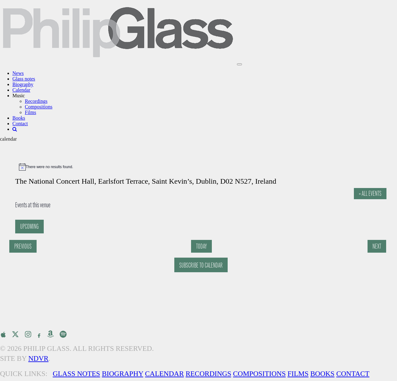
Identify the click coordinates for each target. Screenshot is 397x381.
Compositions (38, 106)
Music (18, 95)
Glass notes (23, 78)
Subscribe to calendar (201, 265)
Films (30, 112)
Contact (20, 123)
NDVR (38, 358)
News (18, 73)
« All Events (370, 193)
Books (18, 118)
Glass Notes (76, 374)
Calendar (21, 90)
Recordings (36, 101)
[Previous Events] (23, 246)
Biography (22, 84)
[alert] (201, 166)
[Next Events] (377, 246)
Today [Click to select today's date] (201, 246)
